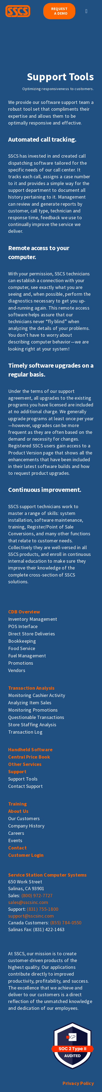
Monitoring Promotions (33, 710)
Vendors (16, 670)
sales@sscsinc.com (28, 902)
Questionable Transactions (36, 717)
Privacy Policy (78, 1083)
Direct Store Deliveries (31, 634)
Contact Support (25, 786)
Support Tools (23, 779)
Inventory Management (32, 619)
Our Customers (24, 818)
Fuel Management (27, 655)
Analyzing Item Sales (29, 702)
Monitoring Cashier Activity (36, 695)
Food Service (21, 648)
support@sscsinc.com (31, 916)
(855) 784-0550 (66, 922)
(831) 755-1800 (42, 909)
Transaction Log (25, 732)
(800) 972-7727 (37, 895)
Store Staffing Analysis (32, 724)
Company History (26, 826)
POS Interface (23, 626)
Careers (16, 833)
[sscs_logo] (17, 7)
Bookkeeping (22, 641)
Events (15, 840)
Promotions (20, 663)
